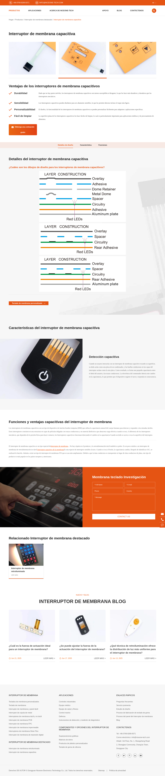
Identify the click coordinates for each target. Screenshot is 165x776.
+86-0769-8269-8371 (19, 3)
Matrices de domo (66, 740)
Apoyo (105, 10)
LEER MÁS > (49, 658)
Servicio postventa (123, 705)
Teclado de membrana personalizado (28, 303)
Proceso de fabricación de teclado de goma (133, 713)
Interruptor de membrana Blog (82, 601)
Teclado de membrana (17, 705)
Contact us (124, 517)
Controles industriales (67, 702)
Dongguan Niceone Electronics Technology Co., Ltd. (48, 770)
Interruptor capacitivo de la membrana (50, 450)
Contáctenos (137, 10)
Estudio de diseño (123, 709)
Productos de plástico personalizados (73, 743)
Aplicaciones (34, 10)
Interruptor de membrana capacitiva (67, 20)
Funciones (102, 145)
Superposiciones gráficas (68, 736)
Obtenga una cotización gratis (22, 129)
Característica (85, 145)
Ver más (14, 575)
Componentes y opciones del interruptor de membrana (84, 728)
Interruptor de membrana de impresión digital (26, 735)
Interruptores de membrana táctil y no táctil (25, 716)
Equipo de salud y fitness (68, 709)
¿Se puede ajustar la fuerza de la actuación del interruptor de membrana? (82, 647)
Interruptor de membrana (59, 446)
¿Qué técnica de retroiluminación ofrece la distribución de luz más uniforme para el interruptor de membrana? (133, 649)
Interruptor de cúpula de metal (20, 713)
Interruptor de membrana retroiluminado (22, 569)
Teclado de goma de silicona (70, 747)
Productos (14, 10)
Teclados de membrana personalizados (24, 702)
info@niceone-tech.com (49, 3)
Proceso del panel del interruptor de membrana (134, 716)
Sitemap (101, 770)
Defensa (62, 716)
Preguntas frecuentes (124, 702)
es (153, 3)
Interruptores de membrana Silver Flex (23, 731)
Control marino (64, 713)
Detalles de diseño (65, 145)
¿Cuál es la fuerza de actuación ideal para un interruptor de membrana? (29, 647)
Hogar (11, 20)
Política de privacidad (117, 770)
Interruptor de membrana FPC (20, 724)
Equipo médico (64, 705)
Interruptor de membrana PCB (20, 720)
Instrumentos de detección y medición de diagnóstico (79, 720)
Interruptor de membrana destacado (38, 20)
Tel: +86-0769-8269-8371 (126, 734)
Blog (119, 10)
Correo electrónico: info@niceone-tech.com (133, 737)
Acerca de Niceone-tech (62, 10)
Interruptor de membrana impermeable (23, 727)
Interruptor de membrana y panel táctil (23, 709)
